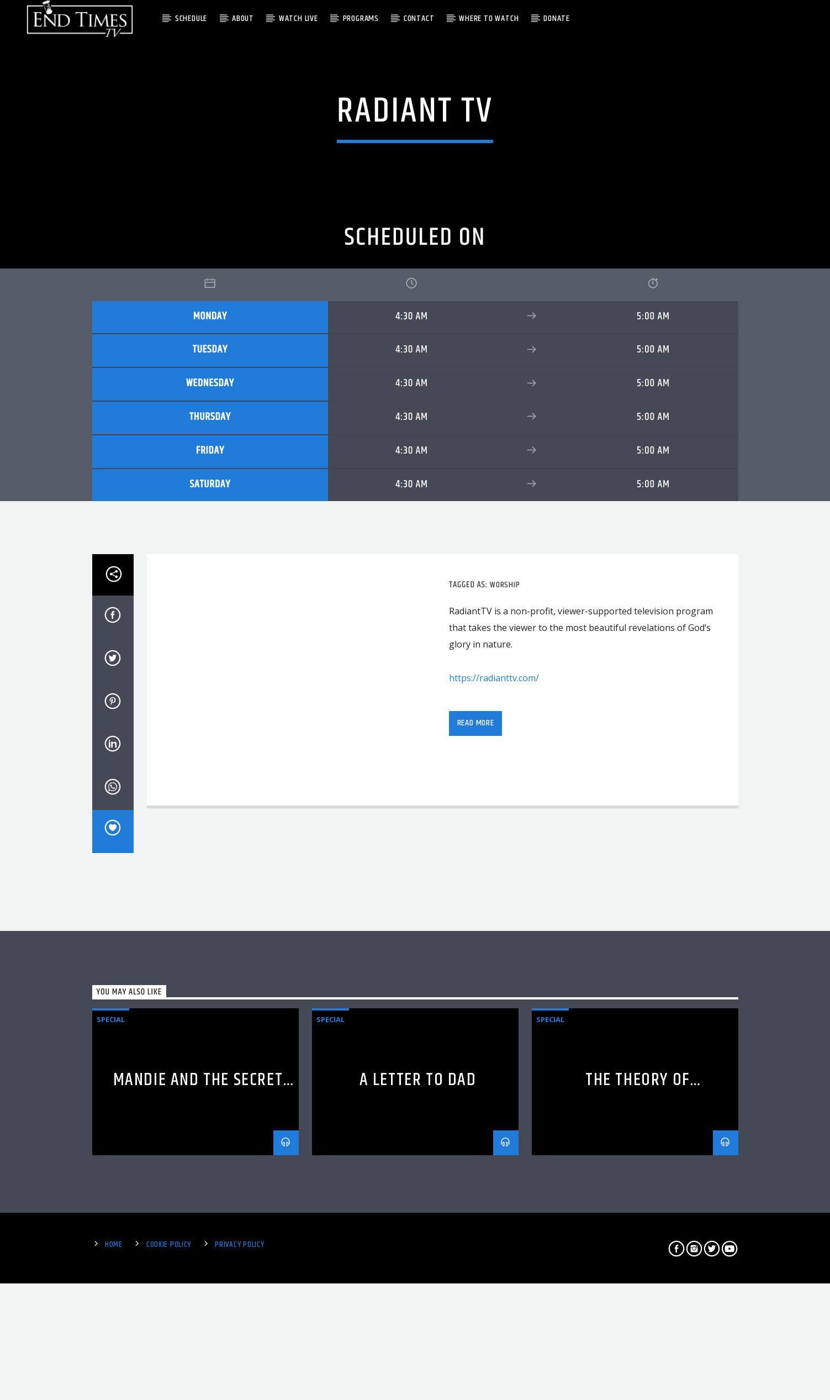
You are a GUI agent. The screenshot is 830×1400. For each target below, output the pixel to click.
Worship (505, 1039)
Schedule (191, 18)
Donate (556, 18)
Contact (419, 18)
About (243, 18)
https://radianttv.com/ (494, 1132)
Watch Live (298, 18)
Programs (361, 18)
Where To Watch (489, 18)
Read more (475, 1178)
